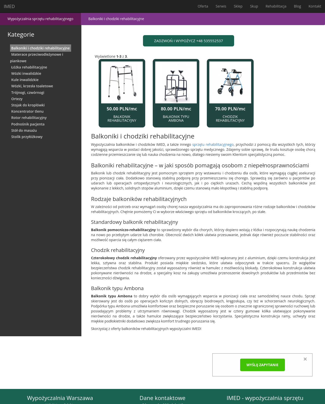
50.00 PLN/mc (122, 109)
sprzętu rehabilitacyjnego (213, 144)
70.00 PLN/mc (230, 109)
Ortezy (17, 98)
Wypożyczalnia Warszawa (60, 398)
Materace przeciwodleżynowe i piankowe (36, 57)
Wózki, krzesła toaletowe (32, 86)
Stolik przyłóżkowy (27, 136)
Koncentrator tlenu (27, 111)
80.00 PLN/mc (176, 109)
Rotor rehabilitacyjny (29, 117)
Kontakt (314, 6)
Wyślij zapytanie (262, 364)
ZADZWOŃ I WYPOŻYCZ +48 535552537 (188, 40)
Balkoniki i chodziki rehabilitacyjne (40, 48)
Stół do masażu (24, 130)
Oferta (203, 6)
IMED (9, 6)
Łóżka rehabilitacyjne (29, 67)
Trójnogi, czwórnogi (27, 92)
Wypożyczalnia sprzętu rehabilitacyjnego (40, 18)
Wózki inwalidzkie (26, 73)
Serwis (221, 6)
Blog (297, 6)
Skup (254, 6)
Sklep (238, 6)
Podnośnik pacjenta (28, 124)
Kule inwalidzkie (25, 79)
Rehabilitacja (276, 6)
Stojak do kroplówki (28, 105)
